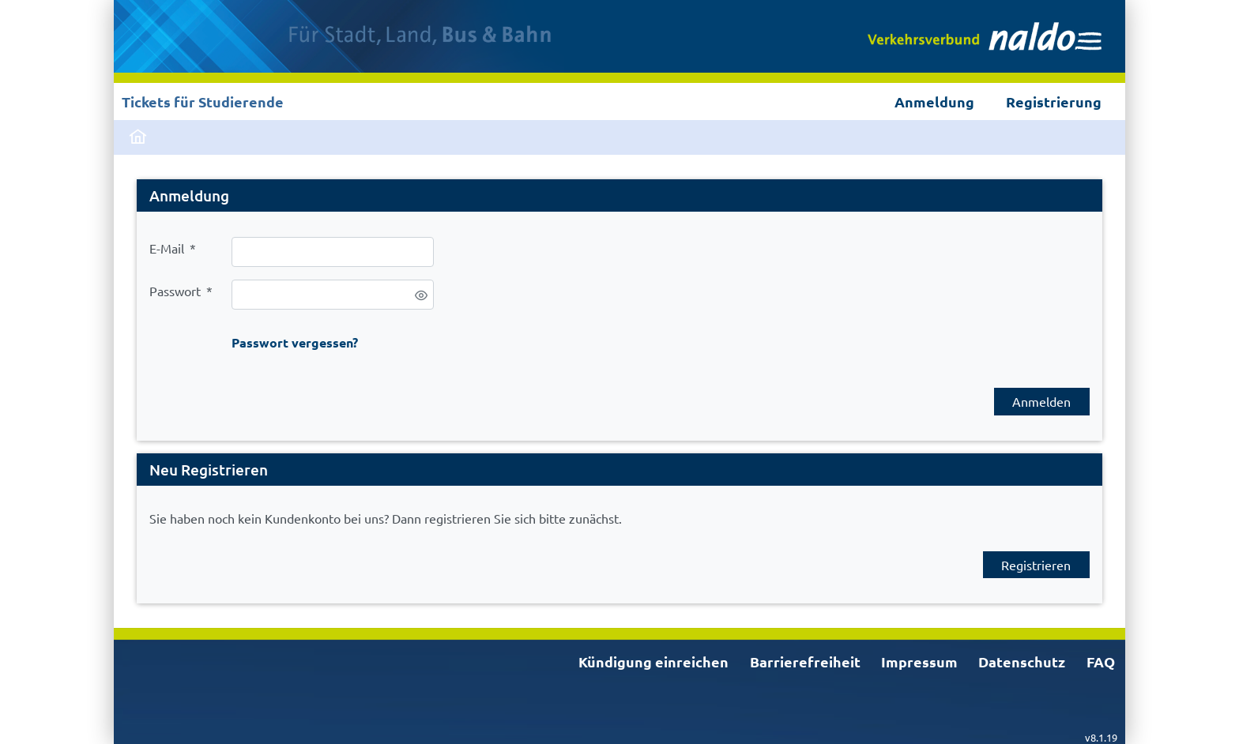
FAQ (1100, 661)
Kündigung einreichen (653, 661)
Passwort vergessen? (295, 342)
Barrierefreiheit (805, 661)
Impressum (919, 661)
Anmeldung (934, 101)
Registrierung (1054, 101)
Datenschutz (1021, 661)
